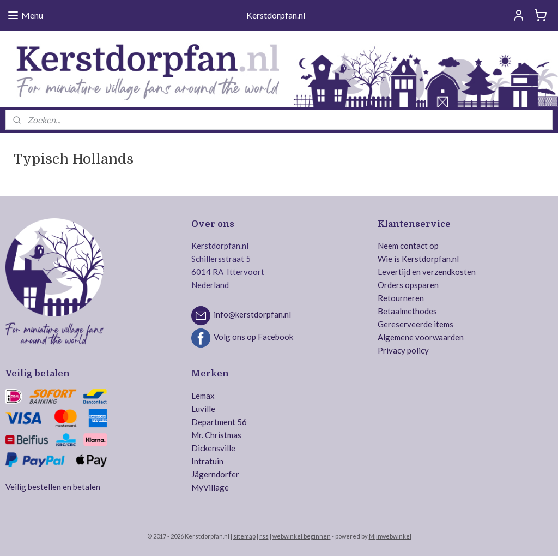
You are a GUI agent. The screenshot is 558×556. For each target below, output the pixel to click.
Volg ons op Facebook (253, 337)
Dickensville (213, 448)
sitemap (244, 536)
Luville (203, 409)
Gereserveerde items (415, 324)
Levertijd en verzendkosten (427, 272)
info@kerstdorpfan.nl (252, 315)
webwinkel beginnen (301, 536)
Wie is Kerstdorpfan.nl (418, 259)
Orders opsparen (408, 285)
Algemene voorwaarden (421, 337)
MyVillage (210, 487)
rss (264, 536)
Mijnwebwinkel (390, 536)
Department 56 (219, 422)
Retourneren (401, 298)
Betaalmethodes (407, 311)
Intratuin (207, 461)
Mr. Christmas (216, 435)
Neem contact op (408, 245)
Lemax (203, 395)
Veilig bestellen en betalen (52, 487)
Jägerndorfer (215, 474)
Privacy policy (403, 350)
